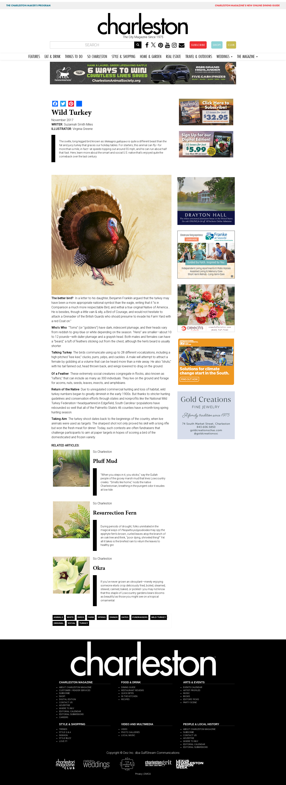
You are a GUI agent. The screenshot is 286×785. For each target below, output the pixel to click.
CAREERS (63, 717)
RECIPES (125, 699)
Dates (124, 617)
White (70, 617)
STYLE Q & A (65, 732)
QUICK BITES (127, 693)
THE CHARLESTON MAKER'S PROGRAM (28, 5)
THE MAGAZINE (247, 56)
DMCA (147, 774)
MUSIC (186, 693)
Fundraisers (139, 617)
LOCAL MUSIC (128, 735)
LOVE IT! (63, 741)
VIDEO (124, 729)
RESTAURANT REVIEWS (132, 690)
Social (72, 623)
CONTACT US (65, 702)
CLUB (231, 45)
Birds (81, 617)
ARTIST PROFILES (191, 690)
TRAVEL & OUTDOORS (198, 56)
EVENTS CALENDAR (192, 687)
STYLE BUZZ (65, 738)
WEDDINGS (224, 56)
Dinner (114, 617)
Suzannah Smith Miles (78, 124)
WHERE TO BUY (66, 708)
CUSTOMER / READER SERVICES (74, 690)
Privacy (138, 774)
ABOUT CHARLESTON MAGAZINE (75, 687)
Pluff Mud (105, 461)
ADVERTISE (64, 705)
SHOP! (217, 45)
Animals (58, 617)
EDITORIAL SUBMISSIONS (71, 714)
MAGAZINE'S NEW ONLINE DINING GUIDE (247, 5)
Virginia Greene (83, 129)
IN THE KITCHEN (129, 696)
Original (59, 623)
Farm (91, 617)
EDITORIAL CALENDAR (70, 711)
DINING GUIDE (128, 687)
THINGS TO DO (74, 56)
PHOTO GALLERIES (130, 732)
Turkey (83, 623)
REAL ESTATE (173, 56)
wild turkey (158, 617)
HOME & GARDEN (150, 56)
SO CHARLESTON (97, 56)
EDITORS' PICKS (191, 699)
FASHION (63, 735)
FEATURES (34, 56)
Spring (102, 617)
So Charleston (102, 452)
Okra (99, 568)
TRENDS (63, 729)
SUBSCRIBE (198, 45)
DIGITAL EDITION (67, 699)
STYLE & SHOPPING (123, 56)
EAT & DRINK (52, 56)
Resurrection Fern (114, 513)
